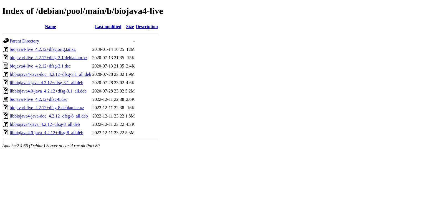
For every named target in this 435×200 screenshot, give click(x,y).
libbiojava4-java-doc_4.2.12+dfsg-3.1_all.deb (50, 74)
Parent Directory (24, 41)
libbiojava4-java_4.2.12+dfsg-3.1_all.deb (46, 82)
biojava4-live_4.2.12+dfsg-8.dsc (38, 99)
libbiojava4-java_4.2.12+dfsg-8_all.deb (45, 124)
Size (130, 26)
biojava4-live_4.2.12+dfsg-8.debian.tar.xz (47, 107)
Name (50, 26)
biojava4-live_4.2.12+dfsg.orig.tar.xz (43, 49)
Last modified (108, 26)
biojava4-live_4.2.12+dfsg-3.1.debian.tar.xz (48, 57)
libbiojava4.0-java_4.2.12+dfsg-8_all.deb (46, 132)
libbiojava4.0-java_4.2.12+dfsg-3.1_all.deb (48, 91)
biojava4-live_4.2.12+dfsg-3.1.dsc (40, 66)
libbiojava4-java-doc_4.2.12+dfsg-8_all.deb (49, 116)
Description (147, 26)
